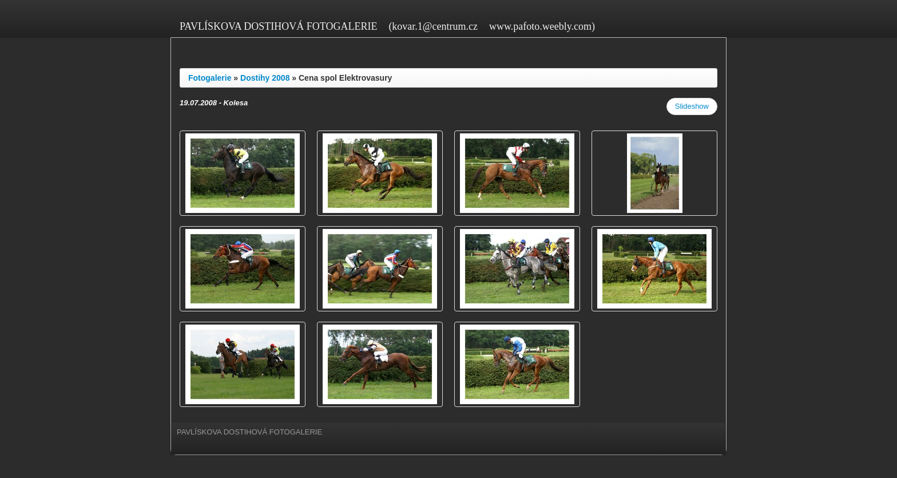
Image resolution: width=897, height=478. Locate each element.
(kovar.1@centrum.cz (433, 26)
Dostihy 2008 (264, 77)
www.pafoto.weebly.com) (542, 26)
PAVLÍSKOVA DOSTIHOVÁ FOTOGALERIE (278, 26)
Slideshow (692, 106)
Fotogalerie (209, 77)
